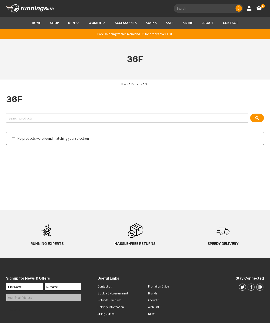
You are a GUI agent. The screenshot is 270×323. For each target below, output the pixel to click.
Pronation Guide (158, 286)
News (151, 314)
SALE (170, 22)
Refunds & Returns (109, 300)
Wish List (153, 307)
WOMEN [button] (95, 22)
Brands (152, 293)
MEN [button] (71, 22)
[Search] (239, 8)
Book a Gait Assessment (113, 293)
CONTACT (230, 22)
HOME (36, 22)
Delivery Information (111, 307)
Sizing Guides (106, 314)
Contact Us (105, 286)
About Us (153, 300)
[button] (78, 23)
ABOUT (208, 22)
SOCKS (151, 22)
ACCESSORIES (126, 22)
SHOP (54, 22)
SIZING (188, 22)
